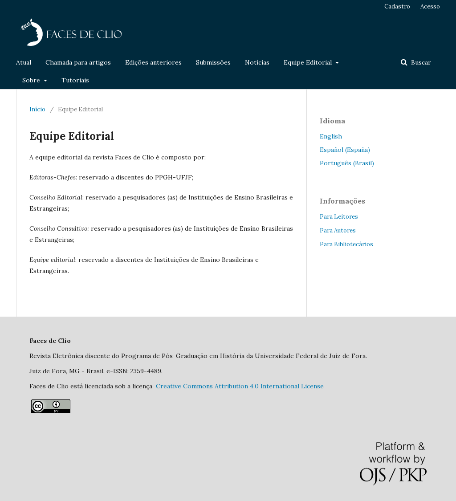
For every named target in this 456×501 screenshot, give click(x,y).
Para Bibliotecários (346, 244)
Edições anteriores (153, 62)
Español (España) (345, 150)
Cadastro (397, 6)
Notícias (257, 62)
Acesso (430, 6)
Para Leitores (339, 216)
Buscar (420, 62)
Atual (23, 62)
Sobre (32, 80)
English (331, 136)
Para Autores (338, 230)
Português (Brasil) (347, 163)
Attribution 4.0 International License (240, 386)
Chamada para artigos (78, 62)
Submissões (213, 62)
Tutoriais (75, 80)
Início (37, 109)
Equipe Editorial (309, 62)
